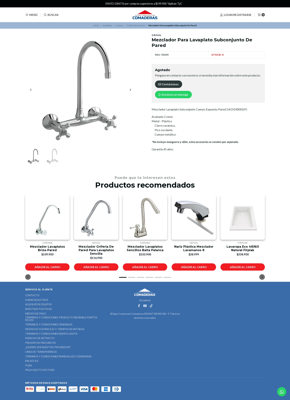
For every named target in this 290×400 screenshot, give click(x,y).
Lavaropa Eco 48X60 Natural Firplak (243, 248)
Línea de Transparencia (41, 352)
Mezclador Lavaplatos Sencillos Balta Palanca (145, 248)
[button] (123, 277)
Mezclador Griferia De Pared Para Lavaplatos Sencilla (96, 250)
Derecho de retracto (40, 338)
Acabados (107, 25)
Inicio (96, 25)
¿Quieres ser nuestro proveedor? (48, 347)
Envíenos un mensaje (173, 94)
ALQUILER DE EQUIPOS (38, 304)
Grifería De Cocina (136, 25)
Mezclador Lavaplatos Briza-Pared (47, 248)
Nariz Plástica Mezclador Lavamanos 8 (193, 248)
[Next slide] (130, 90)
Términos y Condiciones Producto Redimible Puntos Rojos (61, 318)
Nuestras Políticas (38, 309)
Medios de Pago (35, 313)
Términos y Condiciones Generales (48, 324)
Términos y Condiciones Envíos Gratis (51, 334)
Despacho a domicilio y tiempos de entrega (54, 329)
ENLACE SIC (32, 361)
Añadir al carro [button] (47, 267)
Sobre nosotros (36, 300)
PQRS (28, 365)
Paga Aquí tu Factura (39, 370)
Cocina (119, 25)
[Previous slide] (31, 90)
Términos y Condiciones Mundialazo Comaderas (58, 356)
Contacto (32, 295)
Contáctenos (168, 84)
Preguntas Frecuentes (40, 343)
